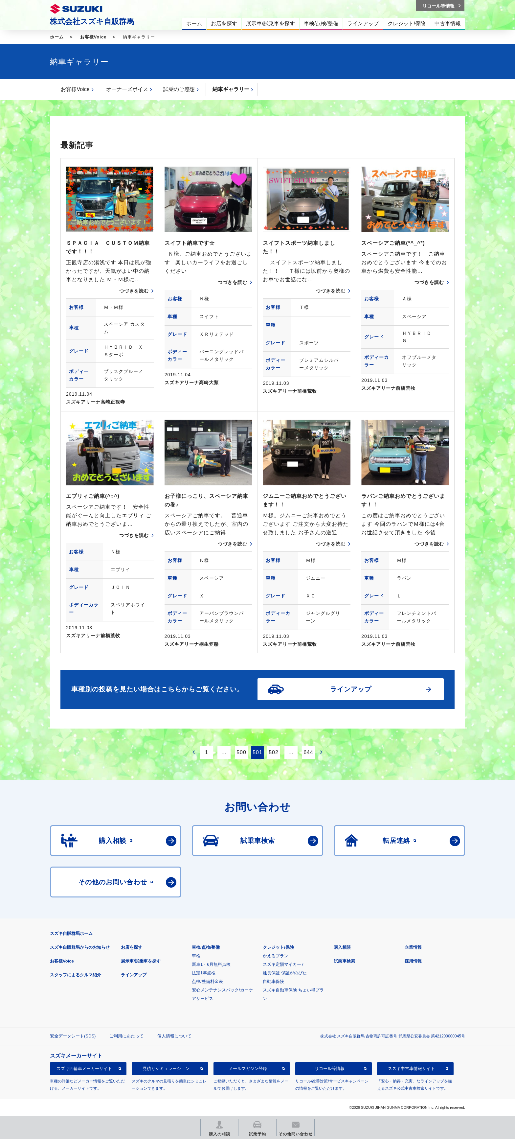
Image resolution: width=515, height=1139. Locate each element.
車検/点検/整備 (206, 947)
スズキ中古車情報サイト (411, 1068)
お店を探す (131, 947)
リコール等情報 (330, 1068)
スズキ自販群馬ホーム (71, 933)
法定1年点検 (203, 972)
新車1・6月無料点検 (211, 964)
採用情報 (413, 961)
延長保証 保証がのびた (285, 972)
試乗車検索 (344, 961)
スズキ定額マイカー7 (283, 964)
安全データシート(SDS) (73, 1036)
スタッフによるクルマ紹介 (75, 974)
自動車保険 (273, 981)
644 (308, 752)
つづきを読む (134, 290)
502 (274, 752)
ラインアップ (133, 974)
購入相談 (342, 947)
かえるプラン (275, 955)
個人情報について (174, 1036)
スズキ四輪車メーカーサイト (84, 1068)
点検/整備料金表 (207, 981)
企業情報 (413, 947)
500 (241, 752)
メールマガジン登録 (248, 1068)
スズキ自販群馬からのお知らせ (80, 947)
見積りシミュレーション (166, 1068)
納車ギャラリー (231, 89)
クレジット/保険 (278, 947)
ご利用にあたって (126, 1036)
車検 (196, 955)
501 (257, 752)
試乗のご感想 (179, 89)
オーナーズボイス (127, 89)
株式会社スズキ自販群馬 (92, 21)
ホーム (57, 37)
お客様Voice (93, 37)
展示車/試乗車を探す (141, 961)
